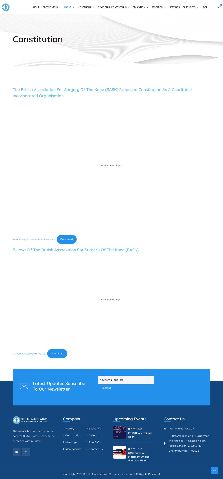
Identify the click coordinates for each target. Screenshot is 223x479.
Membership (85, 7)
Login (205, 7)
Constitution (73, 435)
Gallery (93, 435)
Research (157, 7)
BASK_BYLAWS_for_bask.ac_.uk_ (29, 354)
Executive (95, 428)
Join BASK (95, 442)
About (67, 7)
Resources (189, 7)
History (69, 428)
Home (36, 7)
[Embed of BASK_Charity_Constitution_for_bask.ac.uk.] (111, 165)
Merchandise (73, 449)
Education (139, 7)
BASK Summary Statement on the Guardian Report (138, 456)
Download (66, 239)
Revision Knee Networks (112, 7)
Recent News (50, 7)
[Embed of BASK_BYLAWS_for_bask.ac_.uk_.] (111, 299)
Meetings (174, 7)
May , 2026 (135, 429)
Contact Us (96, 449)
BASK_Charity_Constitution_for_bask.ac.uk (34, 239)
